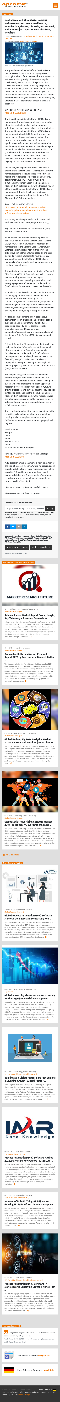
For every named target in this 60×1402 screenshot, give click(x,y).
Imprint (9, 1392)
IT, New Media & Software (22, 909)
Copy (50, 508)
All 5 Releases (10, 855)
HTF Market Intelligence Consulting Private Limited (23, 1280)
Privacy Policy (18, 1392)
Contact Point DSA (47, 1392)
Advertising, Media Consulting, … (25, 733)
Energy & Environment (22, 648)
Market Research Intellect (14, 912)
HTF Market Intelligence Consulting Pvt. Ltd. (20, 1074)
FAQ (3, 1392)
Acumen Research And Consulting (16, 1198)
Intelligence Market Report (14, 1154)
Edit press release (40, 547)
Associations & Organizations (25, 989)
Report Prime (9, 992)
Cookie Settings (24, 1395)
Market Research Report (28, 41)
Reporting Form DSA (9, 1395)
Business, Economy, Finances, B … (25, 609)
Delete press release (17, 547)
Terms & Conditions (32, 1392)
